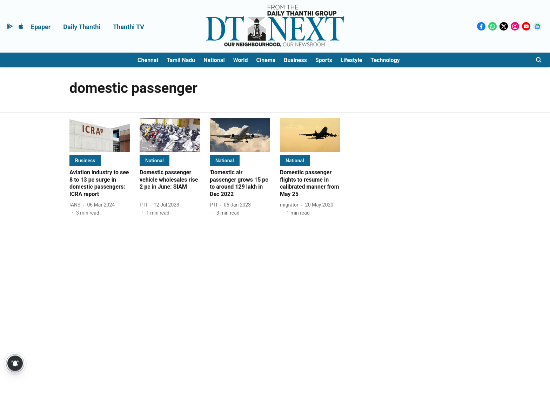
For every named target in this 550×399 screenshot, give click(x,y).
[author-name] (76, 205)
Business (295, 60)
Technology (385, 60)
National (213, 60)
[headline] (99, 183)
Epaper (41, 27)
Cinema (266, 60)
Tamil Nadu (181, 60)
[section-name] (85, 160)
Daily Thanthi (81, 27)
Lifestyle (351, 60)
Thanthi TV (128, 27)
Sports (323, 60)
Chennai (148, 60)
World (240, 60)
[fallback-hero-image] (99, 135)
